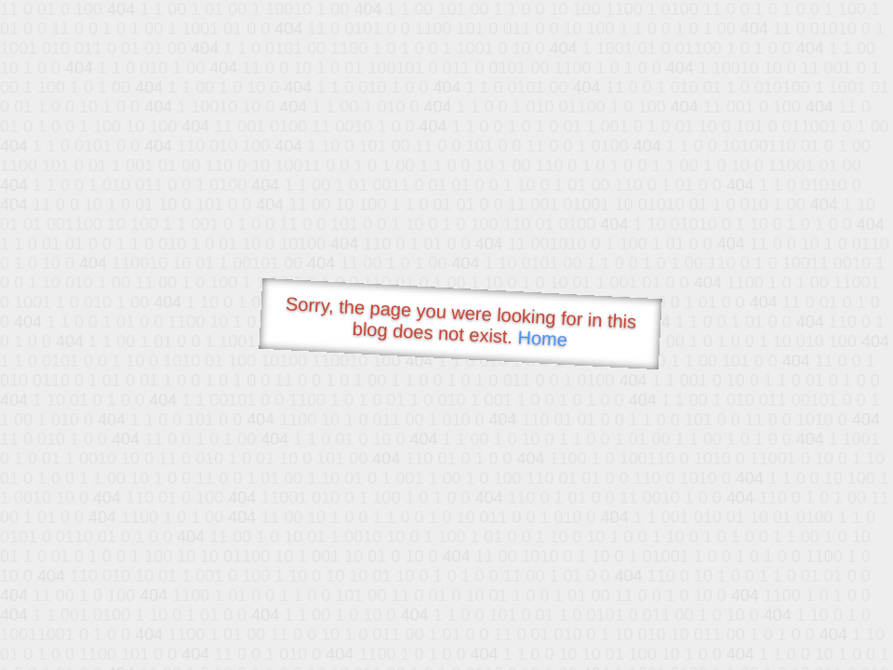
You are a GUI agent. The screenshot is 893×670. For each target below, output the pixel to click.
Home (542, 338)
